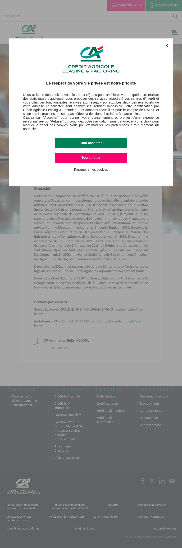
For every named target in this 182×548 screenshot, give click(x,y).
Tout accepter (91, 143)
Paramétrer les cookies (91, 169)
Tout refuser (91, 158)
